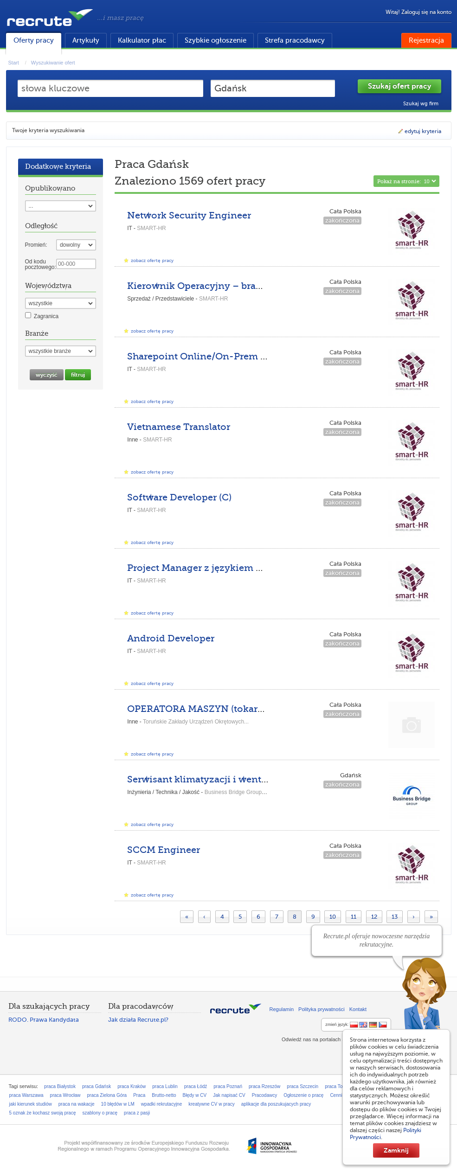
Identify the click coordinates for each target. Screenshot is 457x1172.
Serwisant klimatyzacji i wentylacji (206, 779)
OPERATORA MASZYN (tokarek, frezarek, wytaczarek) (248, 709)
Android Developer (170, 638)
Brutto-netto (164, 1095)
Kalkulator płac (142, 40)
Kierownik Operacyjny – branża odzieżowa (225, 286)
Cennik (337, 1095)
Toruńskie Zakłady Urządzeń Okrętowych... (196, 721)
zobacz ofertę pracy (152, 260)
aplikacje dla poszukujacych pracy (276, 1104)
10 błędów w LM (118, 1104)
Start (13, 62)
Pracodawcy (264, 1095)
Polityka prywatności (321, 1009)
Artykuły (85, 40)
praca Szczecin (302, 1086)
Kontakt (358, 1009)
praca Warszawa (26, 1095)
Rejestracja (426, 40)
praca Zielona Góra (107, 1095)
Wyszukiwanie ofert (53, 62)
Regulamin (282, 1009)
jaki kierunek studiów (30, 1104)
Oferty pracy (33, 40)
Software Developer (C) (179, 497)
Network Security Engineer (189, 215)
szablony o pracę (99, 1112)
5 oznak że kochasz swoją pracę (42, 1112)
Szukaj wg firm (420, 104)
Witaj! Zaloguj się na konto (418, 12)
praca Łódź (195, 1086)
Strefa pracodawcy (295, 40)
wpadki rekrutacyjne (161, 1104)
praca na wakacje (76, 1104)
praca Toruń (337, 1086)
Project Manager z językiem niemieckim (219, 568)
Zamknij (396, 1150)
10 (332, 916)
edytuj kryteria (419, 131)
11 (353, 916)
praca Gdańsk (96, 1086)
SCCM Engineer (163, 850)
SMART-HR (151, 228)
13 (395, 916)
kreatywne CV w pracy (211, 1104)
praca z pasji (137, 1112)
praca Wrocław (65, 1095)
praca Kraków (131, 1086)
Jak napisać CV (229, 1095)
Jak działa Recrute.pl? (138, 1019)
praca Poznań (227, 1086)
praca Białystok (60, 1086)
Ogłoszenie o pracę (303, 1095)
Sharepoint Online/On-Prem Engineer (215, 356)
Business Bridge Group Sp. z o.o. (246, 792)
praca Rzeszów (264, 1086)
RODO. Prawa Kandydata (43, 1019)
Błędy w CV (195, 1095)
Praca (139, 1095)
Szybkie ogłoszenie (215, 40)
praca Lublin (164, 1086)
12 (374, 916)
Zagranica (46, 316)
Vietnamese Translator (178, 427)
